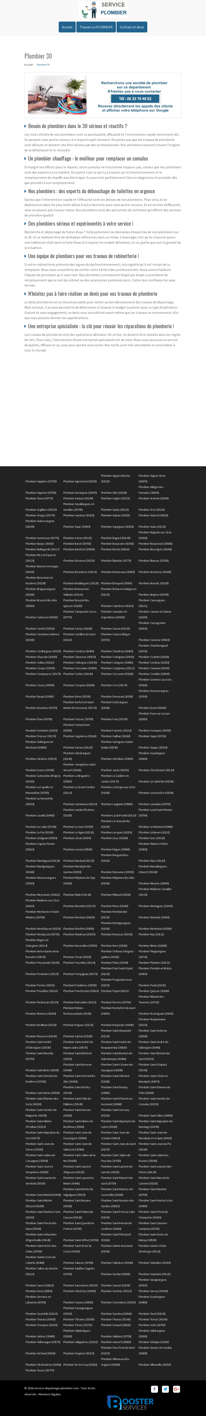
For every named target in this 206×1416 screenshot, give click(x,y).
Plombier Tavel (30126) (152, 1314)
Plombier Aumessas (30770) (42, 538)
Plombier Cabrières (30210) (117, 606)
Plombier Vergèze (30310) (78, 1353)
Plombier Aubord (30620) (153, 515)
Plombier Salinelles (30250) (155, 1263)
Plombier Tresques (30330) (42, 1325)
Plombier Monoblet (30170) (79, 906)
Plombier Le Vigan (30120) (78, 832)
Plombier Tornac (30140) (153, 1319)
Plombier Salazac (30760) (78, 1263)
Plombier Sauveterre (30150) (80, 1285)
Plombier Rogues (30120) (78, 1025)
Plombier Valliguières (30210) (80, 1342)
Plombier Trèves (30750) (77, 1325)
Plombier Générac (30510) (41, 759)
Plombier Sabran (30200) (78, 1036)
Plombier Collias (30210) (40, 662)
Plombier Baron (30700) (77, 544)
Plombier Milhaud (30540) (116, 895)
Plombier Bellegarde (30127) (43, 549)
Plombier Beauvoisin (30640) (155, 544)
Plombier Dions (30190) (77, 696)
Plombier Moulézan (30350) (79, 934)
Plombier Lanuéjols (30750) (154, 804)
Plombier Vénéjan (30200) (154, 1342)
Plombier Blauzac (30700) (153, 561)
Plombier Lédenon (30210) (154, 832)
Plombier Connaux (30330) (154, 668)
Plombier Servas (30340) (153, 1291)
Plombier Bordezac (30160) (155, 572)
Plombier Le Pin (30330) (39, 832)
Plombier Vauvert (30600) (116, 1342)
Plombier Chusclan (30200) (41, 657)
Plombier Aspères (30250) (78, 515)
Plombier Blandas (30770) (116, 561)
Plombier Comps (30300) (40, 668)
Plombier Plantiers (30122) (154, 963)
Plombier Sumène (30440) (116, 1314)
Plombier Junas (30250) (115, 770)
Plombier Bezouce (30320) (79, 561)
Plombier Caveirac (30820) (154, 640)
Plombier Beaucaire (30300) (117, 544)
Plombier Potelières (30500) (80, 985)
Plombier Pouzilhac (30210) (42, 991)
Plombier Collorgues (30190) (80, 662)
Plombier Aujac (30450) (76, 527)
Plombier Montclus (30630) (79, 917)
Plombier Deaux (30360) (39, 696)
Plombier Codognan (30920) (117, 657)
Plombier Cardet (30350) (40, 628)
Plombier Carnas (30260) (77, 628)
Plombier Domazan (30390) (117, 696)
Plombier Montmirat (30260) (155, 929)
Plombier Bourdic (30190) (153, 583)
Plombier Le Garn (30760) (78, 827)
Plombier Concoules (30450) (80, 668)
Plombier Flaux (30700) (39, 719)
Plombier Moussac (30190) (116, 934)
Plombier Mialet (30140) (77, 895)
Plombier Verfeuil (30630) (40, 1353)
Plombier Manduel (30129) (78, 861)
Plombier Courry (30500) (40, 685)
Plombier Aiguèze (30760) (41, 493)
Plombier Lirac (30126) (152, 838)
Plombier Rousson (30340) (41, 1036)
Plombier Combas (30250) (154, 662)
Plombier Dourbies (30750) (41, 708)
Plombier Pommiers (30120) (42, 974)
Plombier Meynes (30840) (154, 883)
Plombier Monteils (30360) (154, 917)
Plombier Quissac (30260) (154, 991)
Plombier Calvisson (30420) (42, 617)
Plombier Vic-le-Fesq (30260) (80, 1365)
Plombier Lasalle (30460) (40, 815)
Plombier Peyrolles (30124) (79, 963)
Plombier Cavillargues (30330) (43, 651)
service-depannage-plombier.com (56, 1388)
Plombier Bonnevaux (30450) (118, 572)
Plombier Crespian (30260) (79, 685)
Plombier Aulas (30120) (152, 527)
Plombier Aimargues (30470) (80, 493)
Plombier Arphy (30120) (115, 510)
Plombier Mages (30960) (115, 849)
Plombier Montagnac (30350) (156, 906)
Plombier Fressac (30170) (41, 736)
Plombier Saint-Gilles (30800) (156, 1115)
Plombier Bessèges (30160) (155, 549)
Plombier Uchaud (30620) (116, 1325)
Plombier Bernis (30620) (115, 549)
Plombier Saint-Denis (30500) (43, 1093)
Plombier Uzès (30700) (152, 1325)
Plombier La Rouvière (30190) (156, 793)
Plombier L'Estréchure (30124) (156, 770)
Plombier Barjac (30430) (40, 544)
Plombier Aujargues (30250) (117, 527)
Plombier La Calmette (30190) (156, 781)
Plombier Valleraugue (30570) (43, 1342)
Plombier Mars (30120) (152, 861)
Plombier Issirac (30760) (40, 770)
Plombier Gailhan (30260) (115, 736)
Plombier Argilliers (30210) (41, 510)
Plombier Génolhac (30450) (117, 759)
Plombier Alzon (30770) (39, 498)
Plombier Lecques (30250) (116, 832)
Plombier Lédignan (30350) (41, 838)
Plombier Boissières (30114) (80, 572)
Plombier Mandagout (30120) (43, 861)
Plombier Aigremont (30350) (80, 481)
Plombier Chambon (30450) (117, 651)
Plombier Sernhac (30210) (116, 1291)
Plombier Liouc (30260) (114, 838)
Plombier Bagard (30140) (115, 538)
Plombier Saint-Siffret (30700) (80, 1240)
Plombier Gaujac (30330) (153, 747)
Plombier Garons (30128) (78, 747)
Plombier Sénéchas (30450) (79, 1291)
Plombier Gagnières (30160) (79, 736)
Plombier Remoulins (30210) (79, 1002)
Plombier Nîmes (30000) (153, 946)
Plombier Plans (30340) (114, 963)
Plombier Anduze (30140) (78, 498)
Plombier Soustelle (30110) (42, 1314)
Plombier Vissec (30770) (40, 1370)
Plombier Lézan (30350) (77, 838)
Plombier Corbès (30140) (78, 674)
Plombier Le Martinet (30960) (156, 827)
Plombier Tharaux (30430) (40, 1319)
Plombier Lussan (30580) (77, 849)
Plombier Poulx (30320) (152, 985)
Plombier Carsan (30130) (115, 628)
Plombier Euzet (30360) (152, 708)
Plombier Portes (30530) (40, 985)
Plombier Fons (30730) (114, 719)
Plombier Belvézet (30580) (79, 549)
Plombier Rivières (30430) (41, 1014)
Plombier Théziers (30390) (78, 1319)
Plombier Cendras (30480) (78, 651)
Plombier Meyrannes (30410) (43, 895)
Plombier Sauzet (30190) (115, 1285)
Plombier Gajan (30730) (152, 736)
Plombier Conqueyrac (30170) (43, 674)
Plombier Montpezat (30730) (42, 934)
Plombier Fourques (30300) (155, 730)
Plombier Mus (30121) (151, 934)
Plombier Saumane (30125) (154, 1274)
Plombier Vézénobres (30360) (43, 1365)
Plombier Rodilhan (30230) (41, 1025)
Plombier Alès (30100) (114, 493)
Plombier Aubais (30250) (115, 515)
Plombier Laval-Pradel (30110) (118, 815)
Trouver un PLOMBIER (96, 27)
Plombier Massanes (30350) (117, 872)
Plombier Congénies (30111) (118, 668)
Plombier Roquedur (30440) (117, 1025)
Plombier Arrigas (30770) (40, 515)
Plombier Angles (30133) (115, 498)
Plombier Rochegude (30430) (156, 1014)
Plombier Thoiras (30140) (115, 1319)
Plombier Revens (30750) (116, 1002)
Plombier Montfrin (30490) (78, 929)
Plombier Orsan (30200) (77, 957)
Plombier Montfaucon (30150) (43, 929)
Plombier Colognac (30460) (117, 662)
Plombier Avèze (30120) (77, 538)
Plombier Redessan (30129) (42, 1002)
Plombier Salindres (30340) (117, 1263)
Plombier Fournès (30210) (116, 730)
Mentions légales (50, 1394)
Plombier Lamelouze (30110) (80, 804)
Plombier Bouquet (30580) (116, 583)
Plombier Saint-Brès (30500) (42, 1070)
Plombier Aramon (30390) (154, 498)
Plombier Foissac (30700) (78, 719)
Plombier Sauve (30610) (40, 1285)
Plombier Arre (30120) (152, 510)
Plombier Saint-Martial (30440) (43, 1195)
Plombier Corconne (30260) (117, 674)
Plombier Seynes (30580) (78, 1302)
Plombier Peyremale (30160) (42, 963)
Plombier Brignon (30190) (153, 594)
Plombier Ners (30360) (114, 946)
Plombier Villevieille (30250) (155, 1365)
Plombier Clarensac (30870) (79, 657)
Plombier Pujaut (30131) (115, 991)
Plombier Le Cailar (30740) (41, 827)
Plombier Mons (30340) (114, 906)
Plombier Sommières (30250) (118, 1302)
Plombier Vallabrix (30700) (116, 1336)
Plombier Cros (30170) (114, 685)
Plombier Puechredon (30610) (81, 991)
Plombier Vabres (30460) (40, 1336)
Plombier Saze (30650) (39, 1291)
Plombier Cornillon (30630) (154, 674)
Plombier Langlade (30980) (117, 804)
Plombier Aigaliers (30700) (41, 481)
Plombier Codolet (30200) (154, 657)
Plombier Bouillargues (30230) (81, 583)
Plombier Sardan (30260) (115, 1274)
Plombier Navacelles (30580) (80, 946)
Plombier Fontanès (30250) (42, 730)
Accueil (67, 27)
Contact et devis (132, 27)
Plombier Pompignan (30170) (80, 974)
